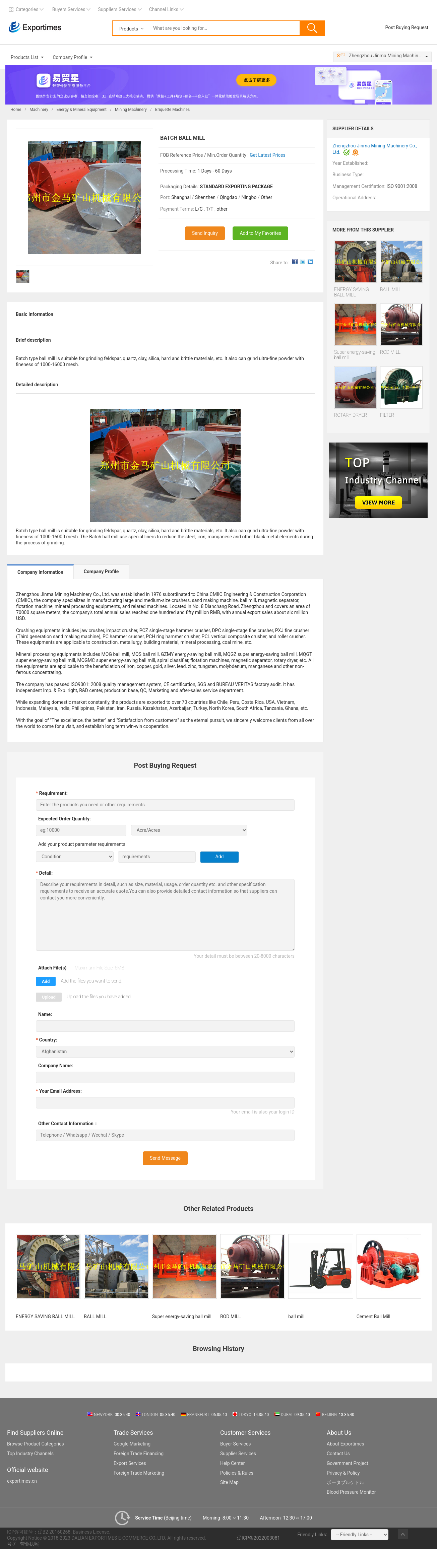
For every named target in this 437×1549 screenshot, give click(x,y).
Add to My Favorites (260, 233)
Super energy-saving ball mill (354, 354)
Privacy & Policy (343, 1473)
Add (46, 981)
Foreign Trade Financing (139, 1453)
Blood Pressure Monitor (351, 1492)
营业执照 (29, 1544)
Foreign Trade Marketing (139, 1473)
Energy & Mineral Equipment (82, 109)
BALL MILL (391, 289)
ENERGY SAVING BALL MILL (351, 292)
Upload (49, 997)
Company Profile (70, 57)
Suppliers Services (117, 9)
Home (15, 109)
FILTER (387, 415)
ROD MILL (390, 352)
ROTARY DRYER (350, 415)
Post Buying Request (407, 27)
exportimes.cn (22, 1481)
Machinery (38, 109)
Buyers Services (68, 9)
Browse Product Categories (35, 1443)
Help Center (232, 1463)
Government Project (347, 1463)
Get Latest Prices (267, 155)
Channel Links (163, 9)
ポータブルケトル (345, 1482)
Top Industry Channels (30, 1453)
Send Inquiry (205, 233)
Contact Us (338, 1453)
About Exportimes (345, 1443)
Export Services (130, 1463)
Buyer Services (235, 1443)
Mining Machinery (131, 109)
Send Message (165, 1158)
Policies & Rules (236, 1473)
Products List (24, 57)
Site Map (229, 1482)
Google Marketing (132, 1443)
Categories (27, 9)
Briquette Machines (172, 109)
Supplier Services (238, 1453)
